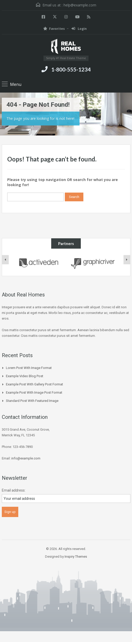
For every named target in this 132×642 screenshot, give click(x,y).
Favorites (54, 28)
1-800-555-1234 (71, 69)
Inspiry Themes (76, 556)
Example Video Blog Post (24, 376)
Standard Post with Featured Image (32, 401)
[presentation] (5, 259)
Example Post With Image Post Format (34, 392)
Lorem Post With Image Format (29, 368)
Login (79, 28)
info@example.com (25, 458)
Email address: (13, 490)
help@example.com (80, 5)
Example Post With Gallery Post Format (34, 384)
